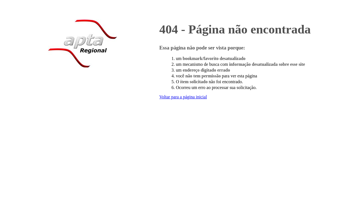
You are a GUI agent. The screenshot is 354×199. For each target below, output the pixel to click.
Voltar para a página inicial (183, 97)
